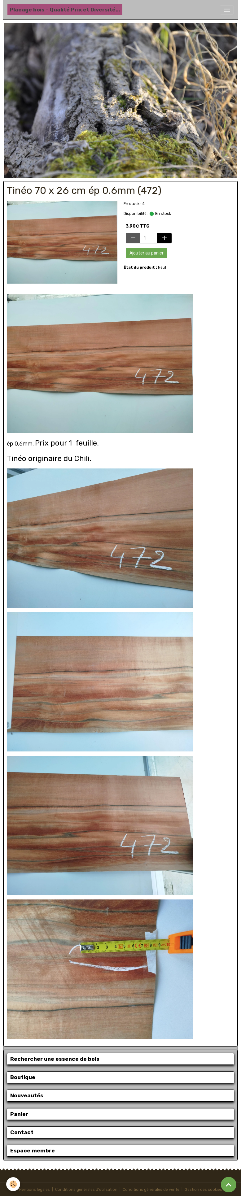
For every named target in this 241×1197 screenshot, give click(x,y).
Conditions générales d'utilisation (86, 1189)
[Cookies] (13, 1184)
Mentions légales (34, 1189)
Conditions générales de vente (151, 1189)
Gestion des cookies (203, 1189)
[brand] (64, 9)
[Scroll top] (228, 1184)
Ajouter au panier (146, 253)
